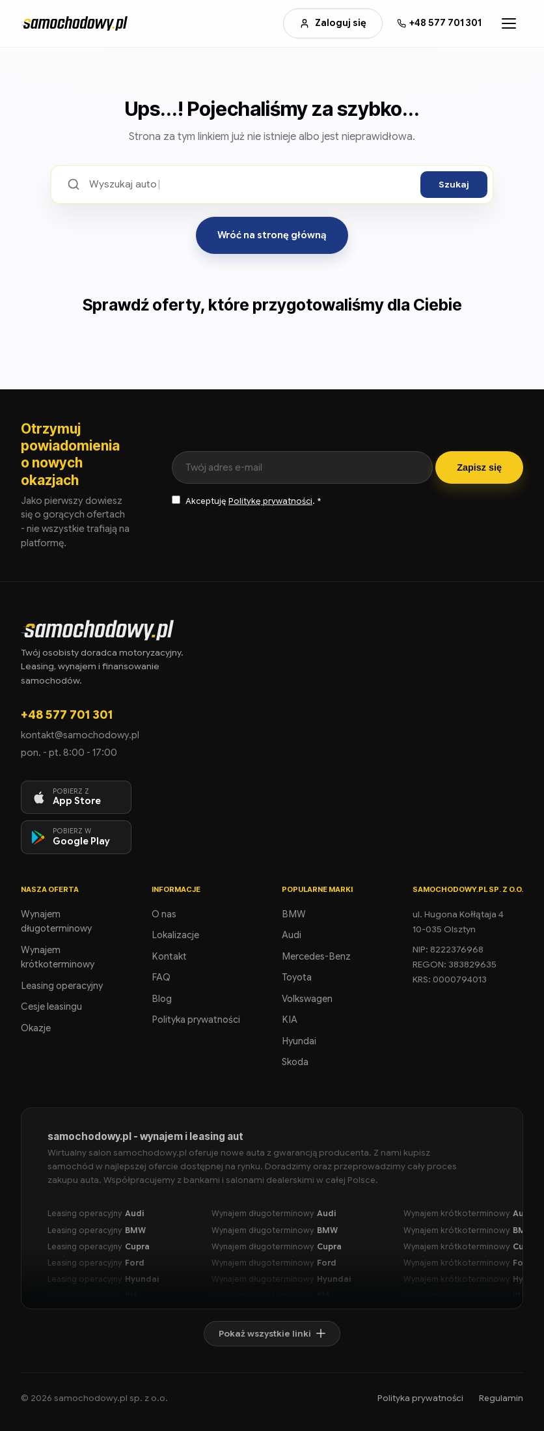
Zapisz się (479, 467)
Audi (291, 935)
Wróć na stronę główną (272, 235)
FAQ (161, 977)
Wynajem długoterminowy (56, 921)
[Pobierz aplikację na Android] (76, 837)
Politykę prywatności (270, 501)
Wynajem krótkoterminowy (57, 957)
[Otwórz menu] (509, 23)
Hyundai (299, 1041)
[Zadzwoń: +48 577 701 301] (439, 23)
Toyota (297, 977)
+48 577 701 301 (67, 714)
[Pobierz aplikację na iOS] (76, 797)
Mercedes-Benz (316, 956)
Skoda (295, 1062)
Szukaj (454, 184)
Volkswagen (307, 999)
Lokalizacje (175, 935)
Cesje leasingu (51, 1006)
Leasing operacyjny (62, 986)
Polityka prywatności (196, 1019)
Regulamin (501, 1398)
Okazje (36, 1028)
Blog (162, 999)
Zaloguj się (332, 23)
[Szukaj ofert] (250, 184)
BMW (294, 914)
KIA (289, 1019)
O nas (164, 914)
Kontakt (169, 956)
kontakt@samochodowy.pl (80, 735)
